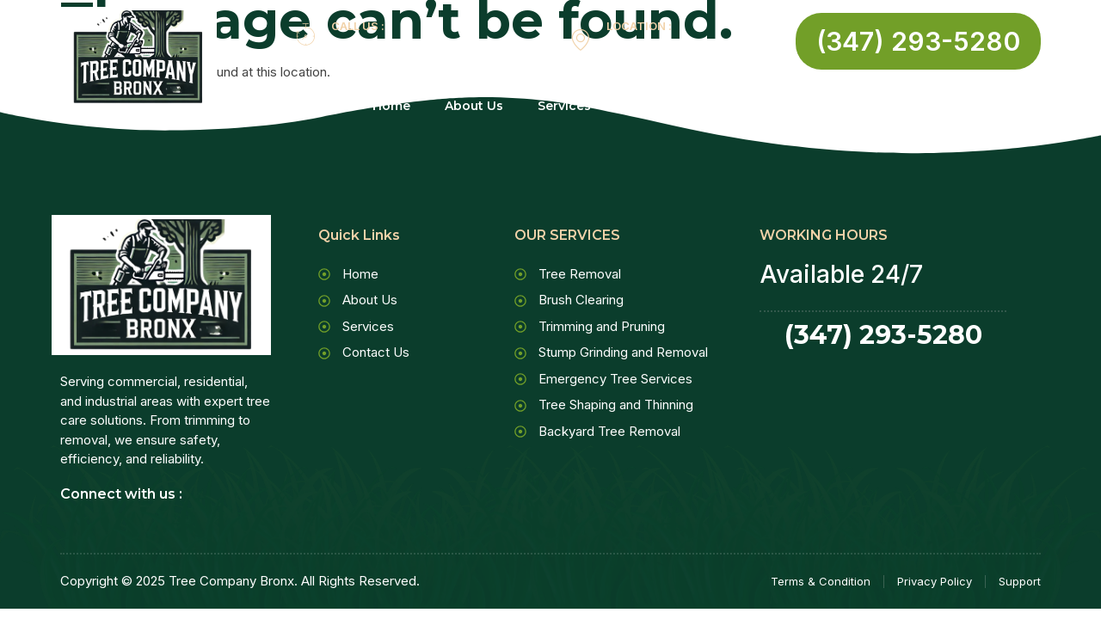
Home (391, 106)
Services (575, 106)
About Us (474, 106)
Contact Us (681, 106)
